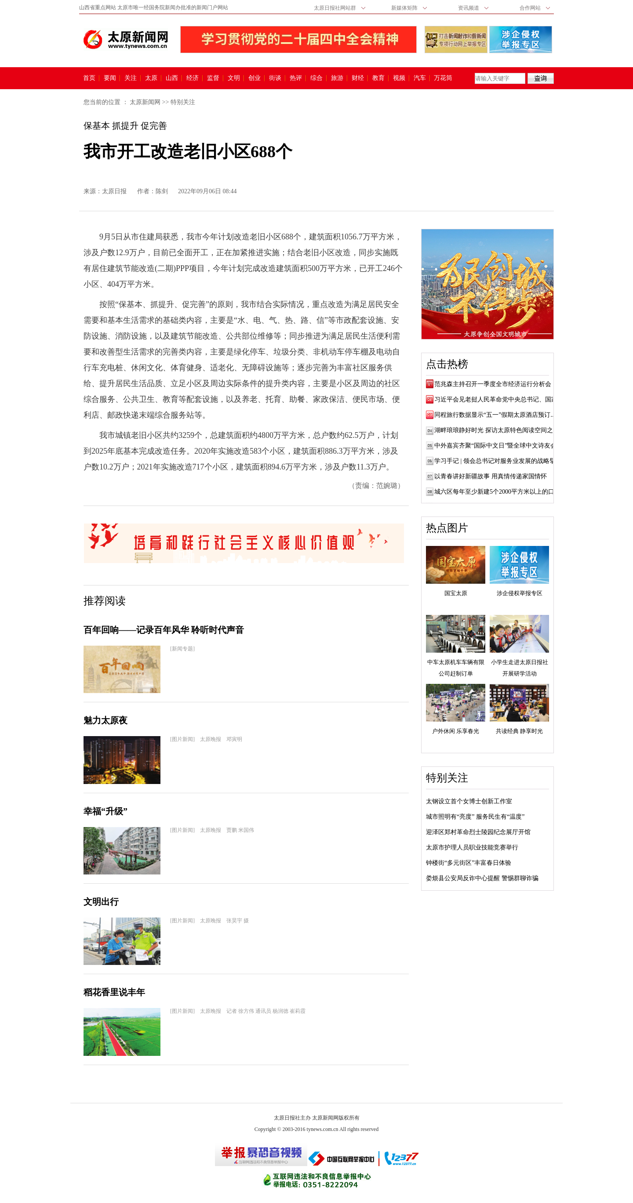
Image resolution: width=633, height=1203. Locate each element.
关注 (130, 78)
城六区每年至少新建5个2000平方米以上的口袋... (499, 491)
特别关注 (183, 102)
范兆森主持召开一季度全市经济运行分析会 (492, 384)
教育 (378, 78)
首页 (89, 78)
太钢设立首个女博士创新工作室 (469, 801)
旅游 (337, 78)
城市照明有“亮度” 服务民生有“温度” (475, 816)
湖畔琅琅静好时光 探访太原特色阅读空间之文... (499, 430)
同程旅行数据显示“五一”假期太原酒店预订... (494, 415)
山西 (172, 78)
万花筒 (442, 78)
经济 (192, 78)
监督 (213, 78)
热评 (296, 78)
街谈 (275, 78)
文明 (234, 78)
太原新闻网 (145, 102)
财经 (358, 78)
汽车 (420, 78)
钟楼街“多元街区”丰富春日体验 (468, 863)
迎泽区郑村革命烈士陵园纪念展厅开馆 (478, 832)
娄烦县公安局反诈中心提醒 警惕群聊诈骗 (482, 878)
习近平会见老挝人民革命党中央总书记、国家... (498, 399)
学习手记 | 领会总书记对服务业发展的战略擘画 (498, 461)
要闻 (110, 78)
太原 (151, 78)
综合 (316, 78)
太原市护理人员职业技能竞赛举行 (472, 847)
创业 (254, 78)
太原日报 (114, 191)
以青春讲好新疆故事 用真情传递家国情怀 (490, 476)
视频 (399, 78)
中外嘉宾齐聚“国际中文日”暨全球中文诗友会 (495, 445)
